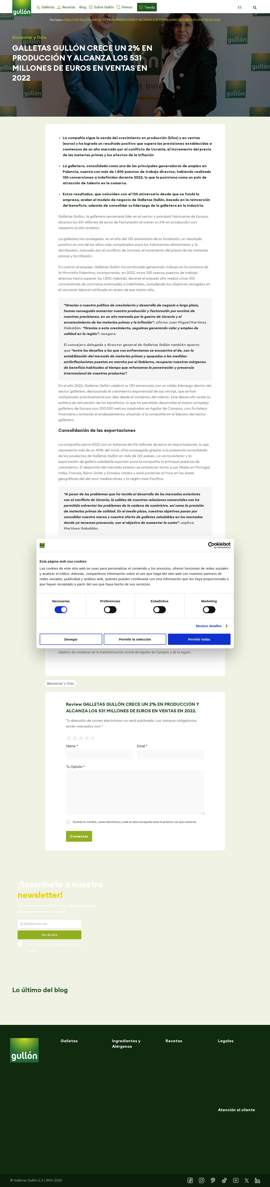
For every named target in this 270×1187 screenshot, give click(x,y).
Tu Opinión (75, 767)
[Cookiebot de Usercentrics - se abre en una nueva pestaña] (211, 545)
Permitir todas (199, 639)
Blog (82, 7)
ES (240, 7)
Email (142, 746)
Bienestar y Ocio (29, 37)
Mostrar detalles (209, 626)
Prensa (127, 7)
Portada (55, 20)
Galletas (47, 7)
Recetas (68, 7)
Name (72, 746)
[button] (255, 8)
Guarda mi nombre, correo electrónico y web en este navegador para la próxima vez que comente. (134, 821)
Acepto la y (54, 947)
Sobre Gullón (104, 7)
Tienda (149, 7)
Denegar (70, 639)
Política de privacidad (52, 944)
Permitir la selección (135, 639)
